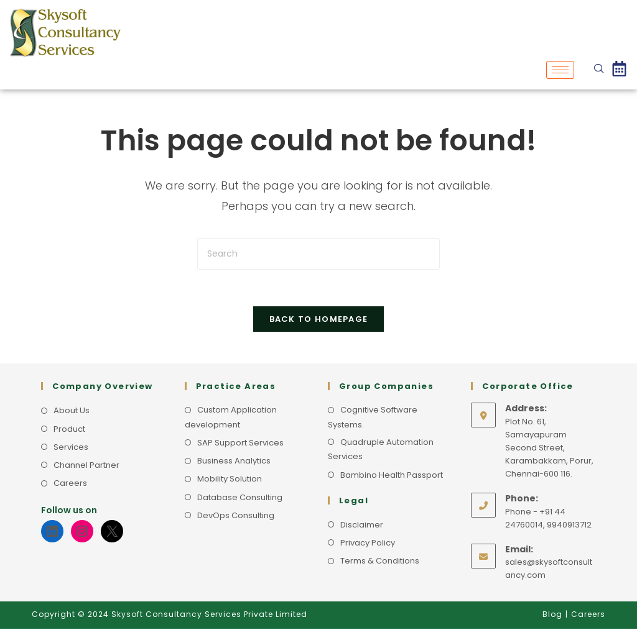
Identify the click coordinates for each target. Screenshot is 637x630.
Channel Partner (86, 466)
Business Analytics (234, 462)
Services (70, 448)
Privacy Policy (367, 544)
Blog (552, 615)
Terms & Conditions (379, 562)
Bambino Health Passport (391, 476)
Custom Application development (231, 418)
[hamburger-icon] (560, 70)
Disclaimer (361, 526)
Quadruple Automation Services (381, 450)
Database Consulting (239, 498)
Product (69, 430)
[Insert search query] (318, 254)
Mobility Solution (229, 480)
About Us (71, 412)
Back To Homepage (318, 320)
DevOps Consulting (235, 517)
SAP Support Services (240, 444)
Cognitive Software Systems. (372, 418)
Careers (70, 484)
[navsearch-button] (599, 69)
